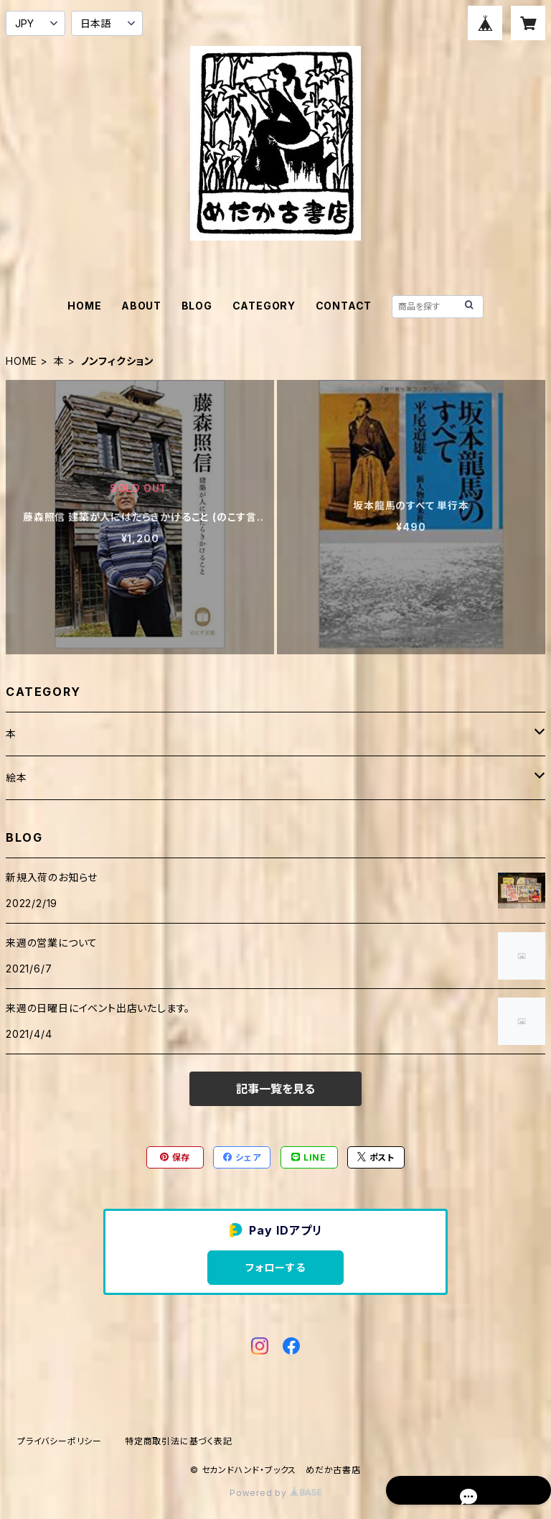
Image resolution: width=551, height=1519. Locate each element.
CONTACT (344, 305)
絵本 (16, 777)
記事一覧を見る (275, 1089)
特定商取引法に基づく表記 (178, 1441)
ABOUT (141, 305)
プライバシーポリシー (59, 1441)
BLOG (197, 305)
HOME (84, 305)
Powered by (275, 1492)
